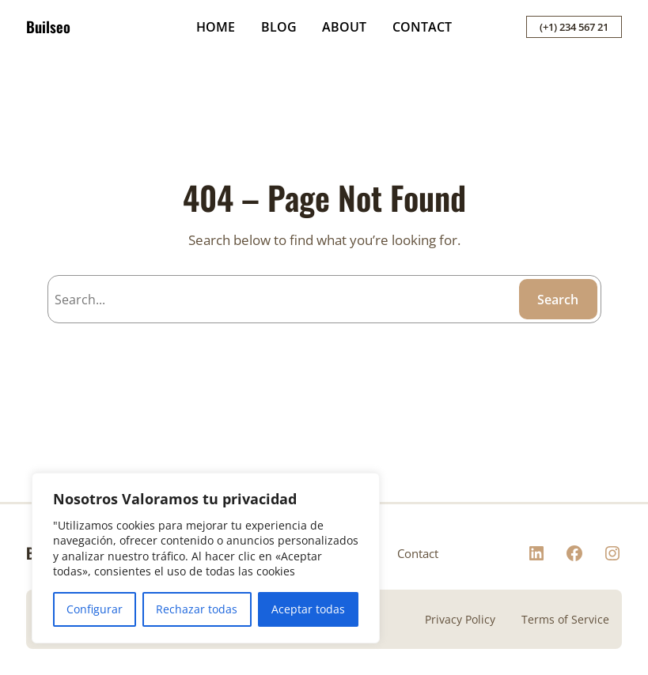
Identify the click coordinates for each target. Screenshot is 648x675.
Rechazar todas (196, 609)
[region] (206, 558)
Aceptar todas (308, 609)
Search (557, 299)
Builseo (48, 26)
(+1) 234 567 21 (574, 27)
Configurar (94, 609)
